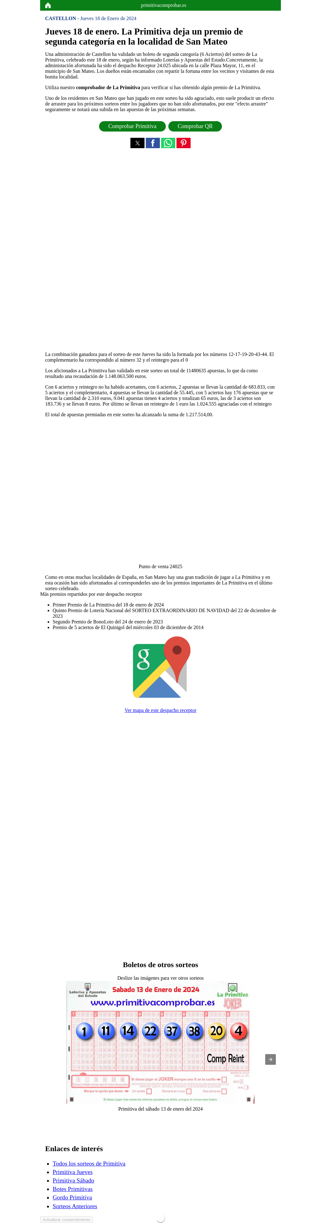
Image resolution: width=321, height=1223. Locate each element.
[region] (160, 251)
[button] (137, 143)
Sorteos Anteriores (75, 1206)
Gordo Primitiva (72, 1197)
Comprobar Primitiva (132, 126)
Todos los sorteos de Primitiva (89, 1163)
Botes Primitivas (72, 1189)
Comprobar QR (195, 126)
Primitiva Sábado (73, 1180)
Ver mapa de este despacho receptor (161, 710)
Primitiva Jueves (72, 1172)
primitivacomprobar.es (163, 5)
